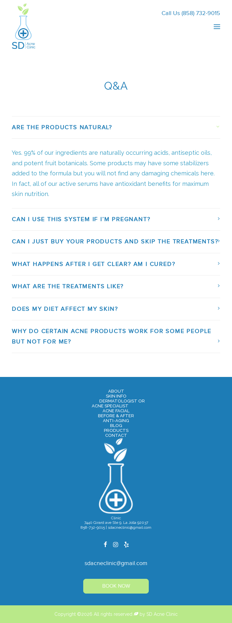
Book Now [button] (116, 586)
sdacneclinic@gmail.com (116, 563)
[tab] (116, 127)
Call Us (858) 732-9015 (191, 13)
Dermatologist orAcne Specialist (118, 403)
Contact (116, 435)
